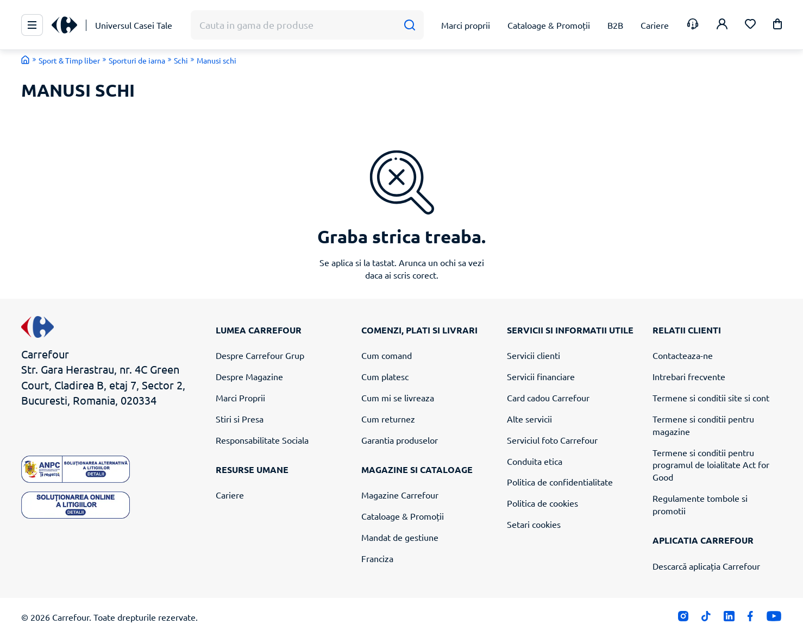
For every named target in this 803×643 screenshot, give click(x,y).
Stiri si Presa (240, 418)
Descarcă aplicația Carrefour (706, 565)
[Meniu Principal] (32, 25)
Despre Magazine (249, 376)
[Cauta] (409, 25)
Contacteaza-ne (683, 355)
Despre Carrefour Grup (260, 355)
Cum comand (386, 355)
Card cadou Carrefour (548, 397)
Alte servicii (529, 418)
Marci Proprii (240, 397)
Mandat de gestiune (399, 537)
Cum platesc (385, 376)
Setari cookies (534, 524)
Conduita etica (534, 461)
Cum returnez (388, 418)
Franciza (377, 558)
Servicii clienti (533, 355)
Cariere (230, 494)
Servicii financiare (541, 376)
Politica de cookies (542, 502)
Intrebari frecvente (689, 376)
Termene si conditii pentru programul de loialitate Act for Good (711, 465)
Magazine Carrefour (399, 494)
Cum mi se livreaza (397, 397)
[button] (777, 26)
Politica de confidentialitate (560, 481)
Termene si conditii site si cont (711, 397)
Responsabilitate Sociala (262, 439)
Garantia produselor (399, 439)
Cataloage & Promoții (402, 515)
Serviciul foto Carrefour (552, 439)
